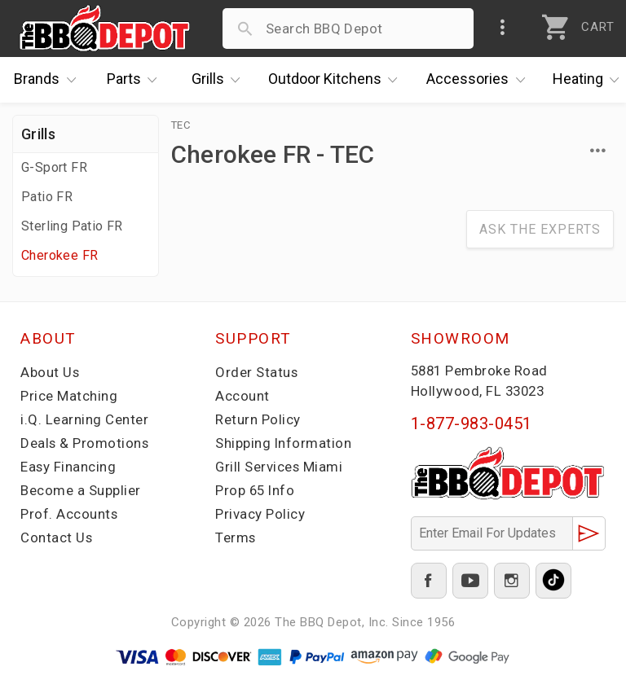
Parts (136, 80)
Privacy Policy (260, 514)
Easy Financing (68, 466)
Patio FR (47, 196)
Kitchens (337, 80)
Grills (220, 80)
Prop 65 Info (256, 490)
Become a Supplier (80, 490)
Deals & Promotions (85, 443)
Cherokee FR (59, 255)
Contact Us (56, 537)
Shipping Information (283, 443)
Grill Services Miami (279, 466)
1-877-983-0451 (471, 423)
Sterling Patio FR (72, 226)
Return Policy (258, 419)
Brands (49, 80)
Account (242, 396)
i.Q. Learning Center (84, 419)
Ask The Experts (540, 229)
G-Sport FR (54, 167)
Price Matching (68, 396)
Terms (236, 537)
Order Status (256, 372)
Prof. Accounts (69, 514)
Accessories (479, 80)
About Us (50, 372)
